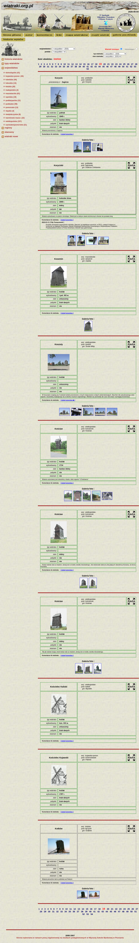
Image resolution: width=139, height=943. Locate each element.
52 (131, 66)
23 (116, 64)
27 (132, 64)
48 (115, 66)
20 (104, 64)
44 (99, 66)
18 (96, 64)
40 (84, 66)
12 (72, 64)
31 (48, 66)
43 (95, 66)
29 (40, 66)
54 (87, 69)
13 (76, 64)
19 (100, 64)
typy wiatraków (12, 63)
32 (52, 66)
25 (124, 64)
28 (136, 64)
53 (135, 66)
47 (111, 66)
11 (68, 64)
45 (103, 66)
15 (84, 64)
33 (56, 66)
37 (72, 66)
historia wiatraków (13, 59)
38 (76, 66)
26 (128, 64)
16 (88, 64)
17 (92, 64)
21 (108, 64)
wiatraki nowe (11, 136)
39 (80, 66)
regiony (8, 128)
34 (60, 66)
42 (92, 66)
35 (64, 66)
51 (127, 66)
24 (120, 64)
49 (119, 66)
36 (68, 66)
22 (112, 64)
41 (87, 66)
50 (123, 66)
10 (64, 64)
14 (80, 64)
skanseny (9, 132)
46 (107, 66)
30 (44, 66)
